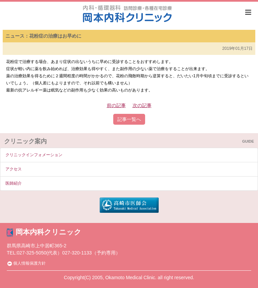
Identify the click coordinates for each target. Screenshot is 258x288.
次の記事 (142, 105)
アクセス (13, 169)
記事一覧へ (129, 119)
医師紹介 (13, 183)
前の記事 (116, 105)
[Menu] (248, 12)
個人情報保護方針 (26, 263)
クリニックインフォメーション (33, 154)
